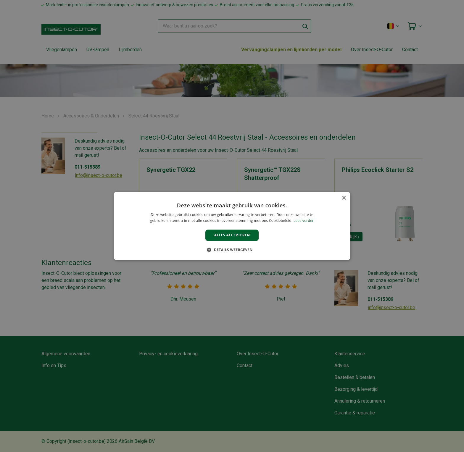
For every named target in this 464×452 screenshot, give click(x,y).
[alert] (232, 226)
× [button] (343, 198)
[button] (231, 250)
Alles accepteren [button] (232, 235)
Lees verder (304, 220)
